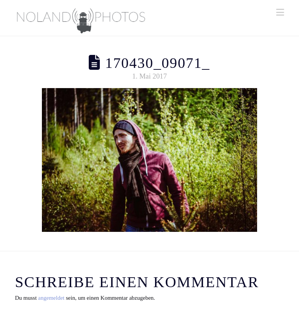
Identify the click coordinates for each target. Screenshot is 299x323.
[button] (280, 12)
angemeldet (51, 298)
